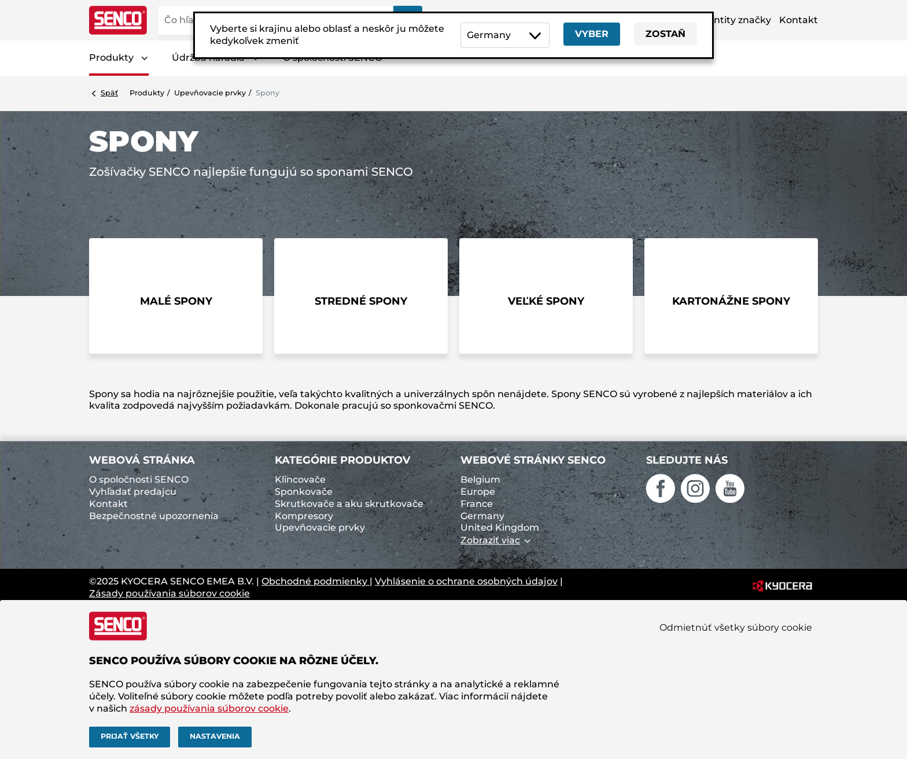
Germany (482, 515)
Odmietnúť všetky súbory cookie (735, 627)
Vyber (592, 33)
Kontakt (798, 19)
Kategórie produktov (342, 460)
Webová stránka (142, 460)
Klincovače (300, 479)
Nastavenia (215, 736)
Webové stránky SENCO (533, 460)
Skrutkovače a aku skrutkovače (349, 503)
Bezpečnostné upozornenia (154, 515)
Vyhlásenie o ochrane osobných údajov (466, 581)
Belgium (480, 479)
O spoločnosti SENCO (139, 479)
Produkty (111, 57)
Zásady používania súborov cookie (169, 593)
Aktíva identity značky (719, 19)
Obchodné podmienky (315, 581)
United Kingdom (499, 527)
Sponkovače (304, 491)
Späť (109, 92)
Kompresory (304, 515)
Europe (477, 491)
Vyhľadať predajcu (132, 491)
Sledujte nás (687, 460)
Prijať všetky (129, 736)
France (476, 503)
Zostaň (665, 33)
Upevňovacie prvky (210, 92)
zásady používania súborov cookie (209, 708)
